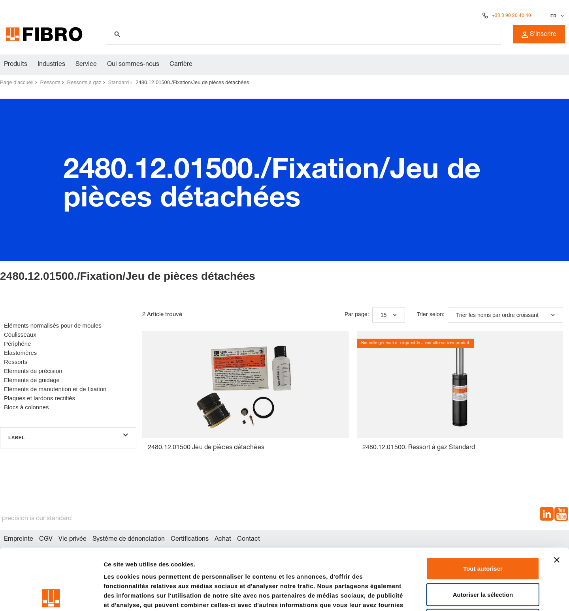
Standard (118, 82)
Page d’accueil (17, 82)
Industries (51, 65)
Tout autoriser (483, 507)
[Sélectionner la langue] (556, 16)
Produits (15, 65)
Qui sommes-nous (133, 65)
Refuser (483, 559)
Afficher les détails (435, 595)
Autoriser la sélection (483, 533)
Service (86, 65)
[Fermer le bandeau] (557, 499)
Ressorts (50, 82)
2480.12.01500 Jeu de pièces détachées (206, 448)
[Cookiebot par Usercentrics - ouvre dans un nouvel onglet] (51, 596)
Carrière (181, 65)
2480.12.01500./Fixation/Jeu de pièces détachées (192, 82)
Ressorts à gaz (84, 82)
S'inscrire (539, 35)
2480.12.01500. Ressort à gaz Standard (418, 448)
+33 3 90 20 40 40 (511, 15)
